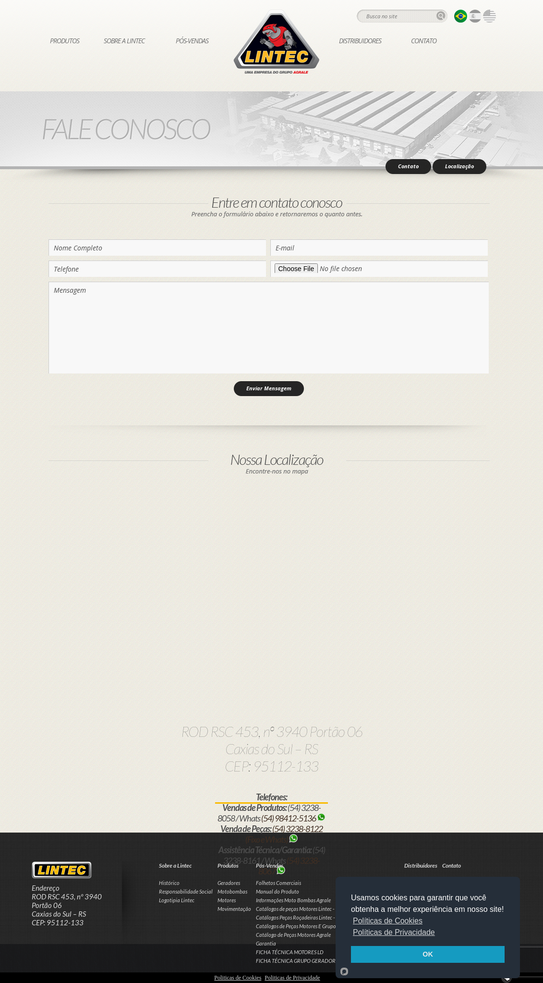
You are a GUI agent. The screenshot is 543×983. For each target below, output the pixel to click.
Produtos (64, 40)
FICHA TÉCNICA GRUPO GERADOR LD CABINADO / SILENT (323, 961)
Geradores (228, 883)
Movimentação (234, 909)
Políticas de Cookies (387, 921)
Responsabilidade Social (186, 891)
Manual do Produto (277, 891)
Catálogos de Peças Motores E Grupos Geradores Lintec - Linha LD (327, 926)
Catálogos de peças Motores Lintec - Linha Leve (307, 909)
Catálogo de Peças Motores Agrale (293, 935)
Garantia (266, 943)
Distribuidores (360, 40)
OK (427, 954)
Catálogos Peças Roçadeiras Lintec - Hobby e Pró (309, 917)
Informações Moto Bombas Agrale (293, 900)
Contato (423, 40)
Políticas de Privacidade (394, 932)
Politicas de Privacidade (292, 977)
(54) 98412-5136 (293, 818)
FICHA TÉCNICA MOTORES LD (290, 952)
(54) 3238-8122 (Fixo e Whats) (284, 834)
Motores (226, 900)
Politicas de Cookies (237, 977)
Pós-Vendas (192, 40)
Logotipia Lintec (176, 900)
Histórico (169, 883)
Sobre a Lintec (124, 40)
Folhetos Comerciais (278, 883)
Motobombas (232, 891)
